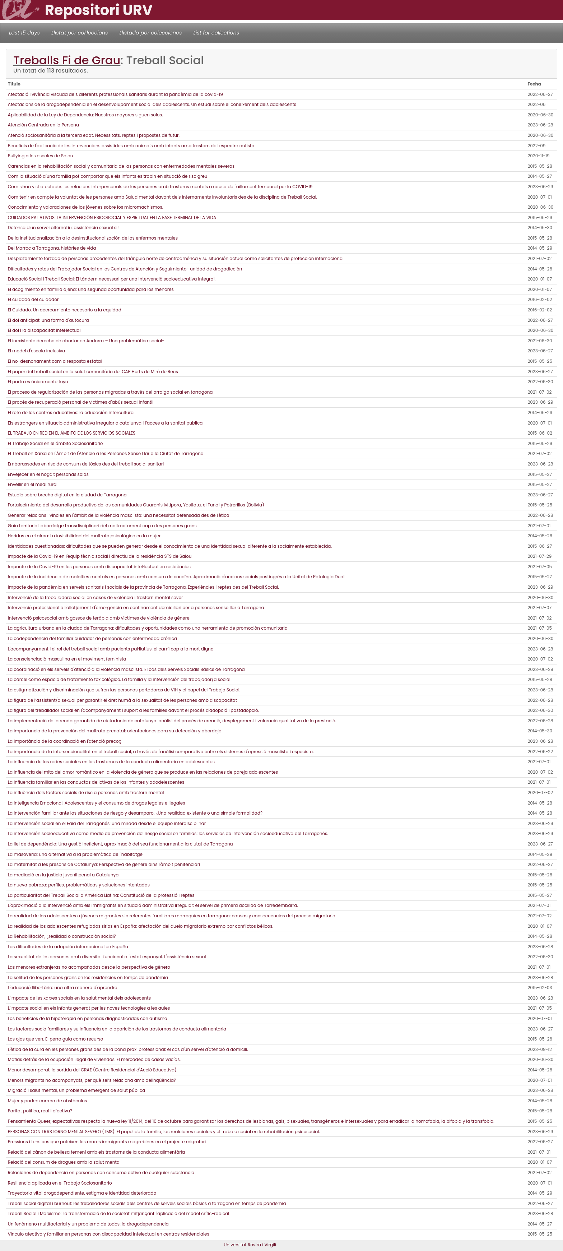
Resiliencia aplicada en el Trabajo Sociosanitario (60, 1183)
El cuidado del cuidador (33, 299)
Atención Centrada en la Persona (43, 125)
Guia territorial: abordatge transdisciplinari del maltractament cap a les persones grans (102, 526)
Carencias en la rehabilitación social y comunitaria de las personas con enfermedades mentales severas (121, 166)
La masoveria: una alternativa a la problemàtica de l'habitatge (75, 854)
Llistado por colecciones (151, 32)
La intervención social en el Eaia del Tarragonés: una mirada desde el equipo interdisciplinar (107, 823)
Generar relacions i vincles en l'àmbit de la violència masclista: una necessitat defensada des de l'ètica (118, 515)
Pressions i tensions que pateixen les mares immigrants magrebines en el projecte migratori (107, 1142)
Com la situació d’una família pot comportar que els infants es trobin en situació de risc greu (108, 176)
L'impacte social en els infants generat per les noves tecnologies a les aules (89, 1008)
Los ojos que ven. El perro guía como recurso (55, 1039)
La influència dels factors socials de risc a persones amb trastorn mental (86, 792)
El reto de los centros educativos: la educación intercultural (71, 412)
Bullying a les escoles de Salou (40, 156)
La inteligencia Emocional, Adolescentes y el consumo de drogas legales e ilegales (96, 803)
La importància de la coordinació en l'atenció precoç (64, 741)
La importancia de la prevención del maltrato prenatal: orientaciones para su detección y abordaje (115, 731)
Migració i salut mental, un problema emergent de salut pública (76, 1090)
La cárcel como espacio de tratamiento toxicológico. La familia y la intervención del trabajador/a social (119, 679)
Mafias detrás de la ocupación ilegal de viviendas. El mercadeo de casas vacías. (94, 1059)
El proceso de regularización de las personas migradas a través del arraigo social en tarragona (110, 392)
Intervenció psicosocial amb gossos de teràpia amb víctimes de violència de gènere (99, 618)
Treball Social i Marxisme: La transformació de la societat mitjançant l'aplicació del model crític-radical (118, 1213)
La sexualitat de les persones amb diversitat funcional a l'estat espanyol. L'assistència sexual (107, 957)
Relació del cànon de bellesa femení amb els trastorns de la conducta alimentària (96, 1152)
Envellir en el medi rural (32, 484)
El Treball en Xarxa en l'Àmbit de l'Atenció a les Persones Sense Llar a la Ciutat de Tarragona (106, 453)
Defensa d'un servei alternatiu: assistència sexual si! (63, 227)
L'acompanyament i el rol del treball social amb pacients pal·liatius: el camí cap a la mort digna (111, 649)
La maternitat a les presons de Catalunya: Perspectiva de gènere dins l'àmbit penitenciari (104, 864)
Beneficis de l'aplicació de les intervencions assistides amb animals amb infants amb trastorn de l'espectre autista (131, 146)
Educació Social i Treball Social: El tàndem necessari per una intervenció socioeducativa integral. (111, 279)
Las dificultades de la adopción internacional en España (68, 947)
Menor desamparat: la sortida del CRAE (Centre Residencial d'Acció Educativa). (92, 1070)
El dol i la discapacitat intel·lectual (44, 330)
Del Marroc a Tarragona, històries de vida (52, 248)
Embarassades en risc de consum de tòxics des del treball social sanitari (86, 464)
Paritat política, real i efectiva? (40, 1111)
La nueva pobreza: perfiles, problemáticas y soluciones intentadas (79, 885)
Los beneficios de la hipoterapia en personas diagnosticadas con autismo (87, 1018)
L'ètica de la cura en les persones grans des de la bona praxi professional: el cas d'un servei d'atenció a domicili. (128, 1049)
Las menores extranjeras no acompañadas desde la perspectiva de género (89, 967)
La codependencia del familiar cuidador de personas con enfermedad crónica (92, 638)
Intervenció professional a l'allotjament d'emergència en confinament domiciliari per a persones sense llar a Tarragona (136, 607)
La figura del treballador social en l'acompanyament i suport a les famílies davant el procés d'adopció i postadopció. (133, 710)
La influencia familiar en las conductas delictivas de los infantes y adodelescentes (96, 782)
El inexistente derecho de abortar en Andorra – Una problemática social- (86, 341)
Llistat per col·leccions (79, 32)
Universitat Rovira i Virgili (250, 1245)
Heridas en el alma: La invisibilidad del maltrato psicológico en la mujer (84, 536)
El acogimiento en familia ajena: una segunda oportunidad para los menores (91, 289)
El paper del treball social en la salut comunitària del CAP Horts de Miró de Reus (93, 372)
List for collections (216, 32)
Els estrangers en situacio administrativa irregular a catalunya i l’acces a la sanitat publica (105, 423)
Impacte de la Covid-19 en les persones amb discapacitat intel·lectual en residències (99, 567)
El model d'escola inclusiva (36, 351)
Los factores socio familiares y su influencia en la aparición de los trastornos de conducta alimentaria (117, 1029)
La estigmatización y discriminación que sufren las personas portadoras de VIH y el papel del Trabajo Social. (124, 690)
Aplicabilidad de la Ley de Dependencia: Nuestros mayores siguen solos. (85, 115)
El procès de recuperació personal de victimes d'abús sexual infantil (80, 402)
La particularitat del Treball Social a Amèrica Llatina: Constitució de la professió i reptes (101, 895)
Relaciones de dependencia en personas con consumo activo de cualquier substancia (101, 1172)
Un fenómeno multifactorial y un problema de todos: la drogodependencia (88, 1224)
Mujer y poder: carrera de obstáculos (47, 1101)
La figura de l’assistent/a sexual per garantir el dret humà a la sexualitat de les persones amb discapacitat (122, 700)
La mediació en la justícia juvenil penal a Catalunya (63, 875)
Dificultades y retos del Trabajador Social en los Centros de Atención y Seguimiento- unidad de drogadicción (125, 269)
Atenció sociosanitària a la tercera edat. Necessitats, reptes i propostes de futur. (94, 135)
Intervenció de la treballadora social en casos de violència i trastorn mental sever (95, 597)
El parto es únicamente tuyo (38, 382)
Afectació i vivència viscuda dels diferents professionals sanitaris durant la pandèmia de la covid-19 (115, 94)
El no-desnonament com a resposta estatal (55, 361)
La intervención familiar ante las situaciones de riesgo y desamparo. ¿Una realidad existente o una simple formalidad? (135, 813)
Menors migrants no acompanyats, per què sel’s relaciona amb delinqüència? (92, 1080)
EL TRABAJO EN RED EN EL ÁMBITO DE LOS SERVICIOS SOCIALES (71, 433)
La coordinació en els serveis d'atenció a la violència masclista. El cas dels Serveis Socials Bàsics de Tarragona (126, 669)
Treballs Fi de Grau (66, 60)
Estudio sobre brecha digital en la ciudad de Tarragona (67, 495)
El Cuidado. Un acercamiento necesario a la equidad (64, 310)
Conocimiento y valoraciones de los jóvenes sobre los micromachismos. (85, 207)
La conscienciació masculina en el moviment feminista (67, 659)
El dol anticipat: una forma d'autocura (48, 320)
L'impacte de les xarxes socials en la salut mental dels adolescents (79, 998)
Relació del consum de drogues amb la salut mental (64, 1162)
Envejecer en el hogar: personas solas (48, 474)
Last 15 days (24, 32)
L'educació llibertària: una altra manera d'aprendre (62, 987)
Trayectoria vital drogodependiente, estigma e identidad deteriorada (82, 1193)
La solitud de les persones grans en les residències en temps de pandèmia (88, 977)
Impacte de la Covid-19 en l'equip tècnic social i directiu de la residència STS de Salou (100, 556)
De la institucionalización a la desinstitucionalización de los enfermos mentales (93, 238)
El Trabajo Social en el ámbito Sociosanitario (55, 443)
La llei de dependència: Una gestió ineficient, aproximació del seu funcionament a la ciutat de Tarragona (120, 844)
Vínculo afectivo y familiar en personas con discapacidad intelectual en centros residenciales (108, 1234)
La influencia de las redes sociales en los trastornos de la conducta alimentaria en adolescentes (111, 762)
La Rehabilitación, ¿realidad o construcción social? (62, 936)
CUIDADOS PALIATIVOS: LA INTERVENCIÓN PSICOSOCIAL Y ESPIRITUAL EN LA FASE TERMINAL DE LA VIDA (112, 217)
